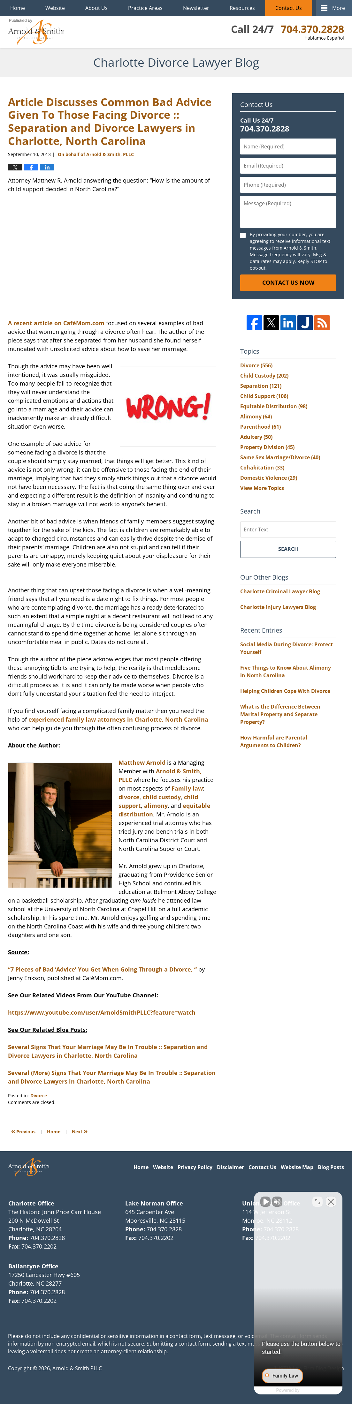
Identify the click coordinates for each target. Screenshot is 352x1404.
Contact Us (288, 7)
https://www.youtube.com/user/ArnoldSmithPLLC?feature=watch (101, 1012)
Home (17, 7)
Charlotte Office (31, 1203)
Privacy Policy (195, 1167)
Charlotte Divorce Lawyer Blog (36, 32)
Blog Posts (331, 1167)
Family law (187, 788)
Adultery (256, 436)
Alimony (256, 416)
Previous (23, 1131)
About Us (96, 7)
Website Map (297, 1167)
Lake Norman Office (154, 1203)
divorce (129, 797)
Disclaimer (230, 1167)
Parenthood (260, 426)
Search (288, 548)
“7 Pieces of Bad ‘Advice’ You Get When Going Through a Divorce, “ (102, 969)
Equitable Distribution (273, 406)
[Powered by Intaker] (297, 1391)
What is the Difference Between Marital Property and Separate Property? (280, 714)
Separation (260, 385)
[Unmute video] (239, 1200)
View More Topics (262, 488)
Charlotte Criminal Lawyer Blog (280, 591)
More (338, 7)
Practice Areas (145, 7)
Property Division (267, 447)
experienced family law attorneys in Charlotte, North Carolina (118, 719)
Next (80, 1131)
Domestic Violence (268, 477)
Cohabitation (262, 467)
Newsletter (196, 7)
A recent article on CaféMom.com (56, 323)
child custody (162, 797)
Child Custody (264, 375)
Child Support (264, 396)
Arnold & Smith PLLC (77, 1368)
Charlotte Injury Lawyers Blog (278, 607)
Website (55, 7)
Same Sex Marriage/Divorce (280, 457)
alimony (156, 805)
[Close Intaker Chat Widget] (331, 1200)
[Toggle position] (317, 1200)
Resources (242, 7)
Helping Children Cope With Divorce (285, 690)
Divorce (38, 1095)
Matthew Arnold (142, 762)
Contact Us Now (288, 282)
